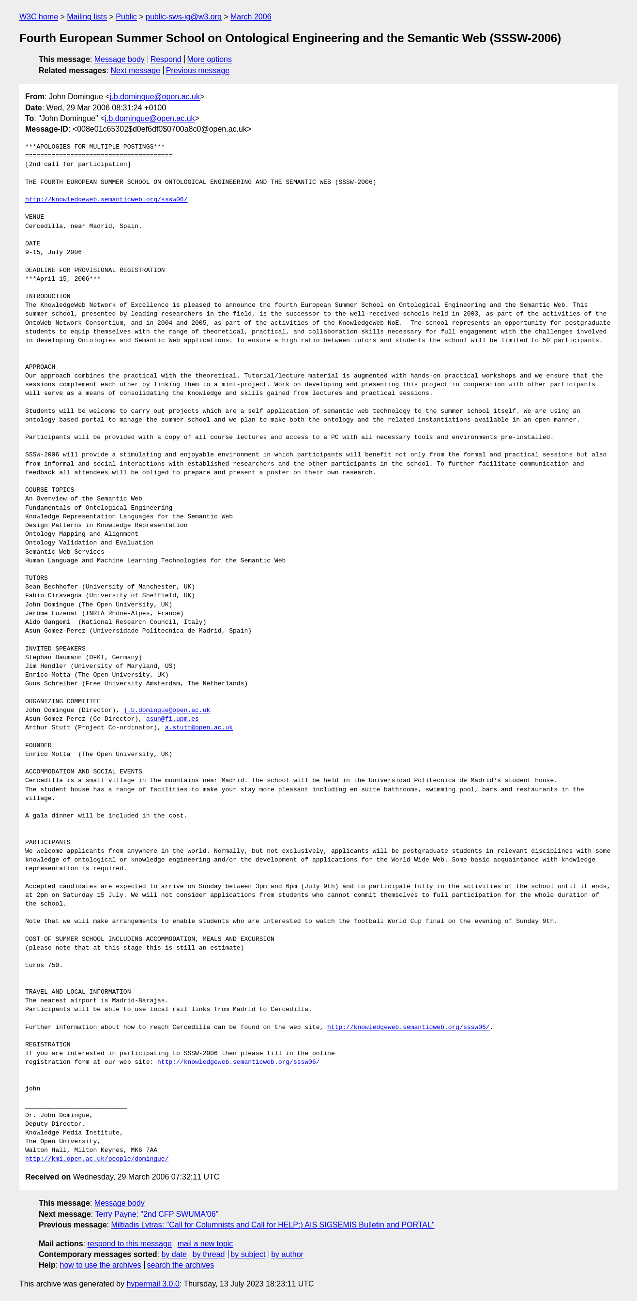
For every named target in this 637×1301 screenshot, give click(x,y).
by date (173, 1254)
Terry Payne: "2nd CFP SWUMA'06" (156, 1214)
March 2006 (251, 17)
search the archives (180, 1265)
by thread (209, 1254)
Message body (119, 59)
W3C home (38, 17)
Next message (135, 70)
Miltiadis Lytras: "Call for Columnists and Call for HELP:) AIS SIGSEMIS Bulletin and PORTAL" (272, 1225)
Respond (166, 59)
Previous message (198, 70)
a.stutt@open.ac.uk (199, 728)
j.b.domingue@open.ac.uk (155, 96)
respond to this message (129, 1244)
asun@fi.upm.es (172, 719)
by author (287, 1254)
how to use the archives (100, 1265)
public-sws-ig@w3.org (184, 17)
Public (126, 17)
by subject (247, 1254)
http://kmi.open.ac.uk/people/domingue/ (96, 1159)
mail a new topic (205, 1244)
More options (209, 59)
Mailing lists (87, 17)
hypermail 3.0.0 (152, 1284)
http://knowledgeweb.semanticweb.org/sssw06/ (106, 200)
